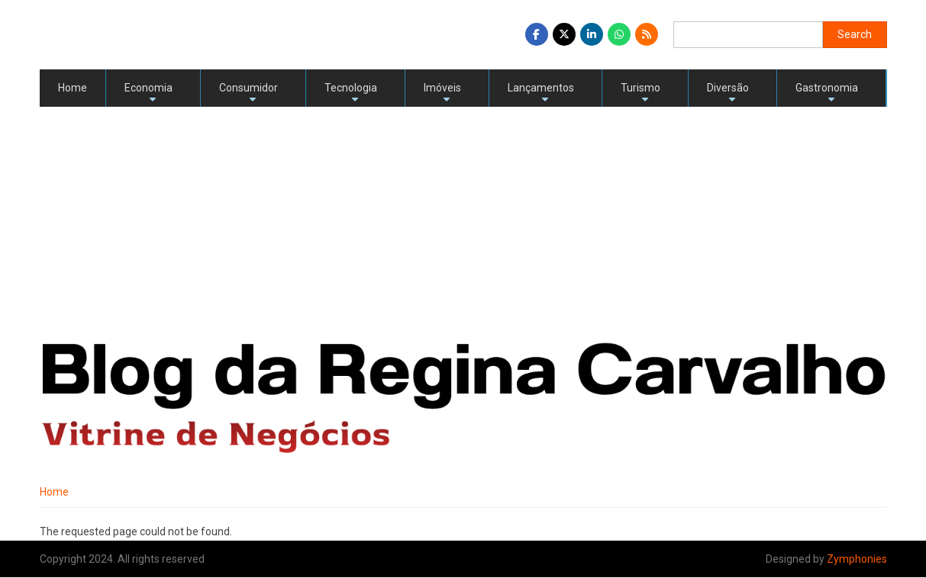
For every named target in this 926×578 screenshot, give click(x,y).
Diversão (728, 94)
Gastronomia (826, 94)
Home (72, 88)
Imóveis (442, 94)
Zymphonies (857, 559)
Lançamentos (541, 94)
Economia (148, 94)
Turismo (640, 94)
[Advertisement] (463, 221)
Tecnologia (350, 94)
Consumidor (248, 94)
